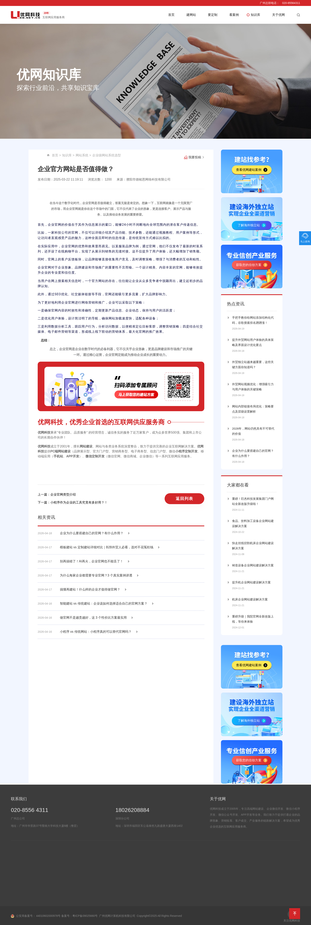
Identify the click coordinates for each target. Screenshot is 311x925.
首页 (171, 14)
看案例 (234, 14)
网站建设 (86, 446)
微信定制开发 (95, 456)
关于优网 (278, 14)
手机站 (58, 456)
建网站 (191, 14)
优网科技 (44, 432)
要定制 (212, 14)
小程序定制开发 (186, 451)
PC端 (54, 451)
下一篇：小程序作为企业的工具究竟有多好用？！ (73, 502)
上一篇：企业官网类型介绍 (57, 494)
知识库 (255, 14)
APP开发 (72, 456)
